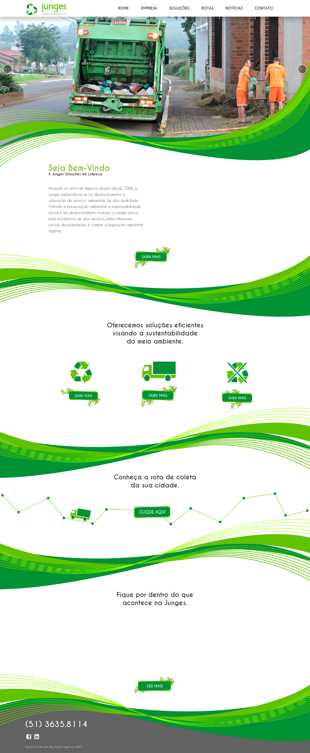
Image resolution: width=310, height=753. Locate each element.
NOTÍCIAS (234, 8)
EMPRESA (149, 8)
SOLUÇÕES (179, 8)
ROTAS (207, 8)
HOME (123, 8)
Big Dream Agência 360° (65, 746)
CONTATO (264, 8)
